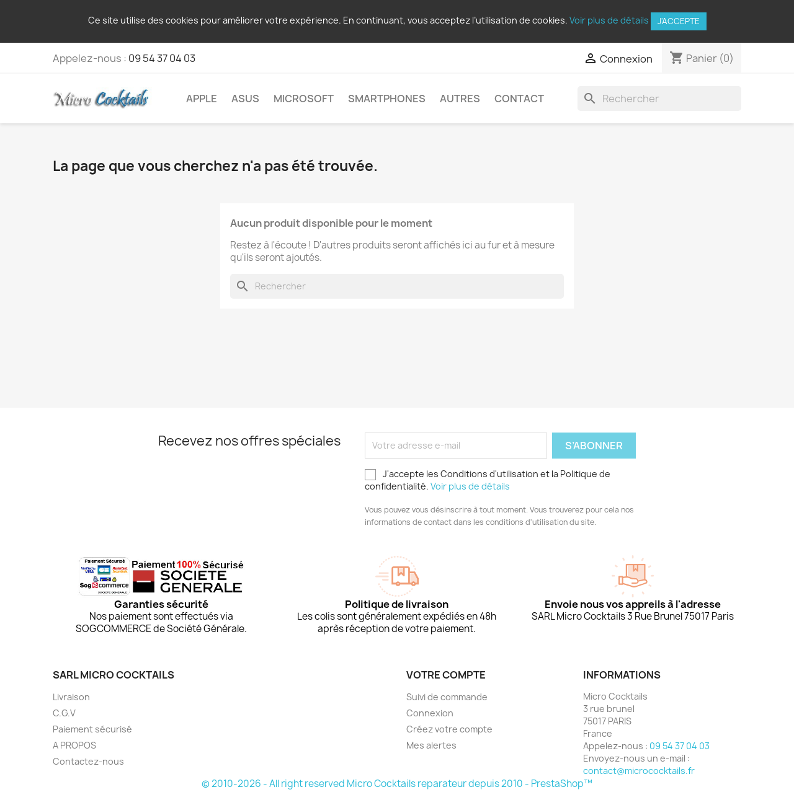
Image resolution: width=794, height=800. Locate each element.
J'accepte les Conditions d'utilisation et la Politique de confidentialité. (487, 480)
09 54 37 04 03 (161, 58)
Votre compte (446, 675)
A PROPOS (74, 745)
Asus (245, 98)
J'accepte (679, 21)
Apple (201, 98)
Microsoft (304, 98)
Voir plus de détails (609, 20)
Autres (460, 98)
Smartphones (387, 98)
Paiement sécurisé (92, 729)
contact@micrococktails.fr (639, 770)
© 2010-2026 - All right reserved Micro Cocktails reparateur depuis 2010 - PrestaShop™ (397, 783)
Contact (519, 98)
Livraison (71, 697)
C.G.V (64, 713)
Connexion (429, 713)
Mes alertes (431, 745)
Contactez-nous (88, 761)
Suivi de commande (447, 697)
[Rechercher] (659, 98)
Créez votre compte (449, 729)
